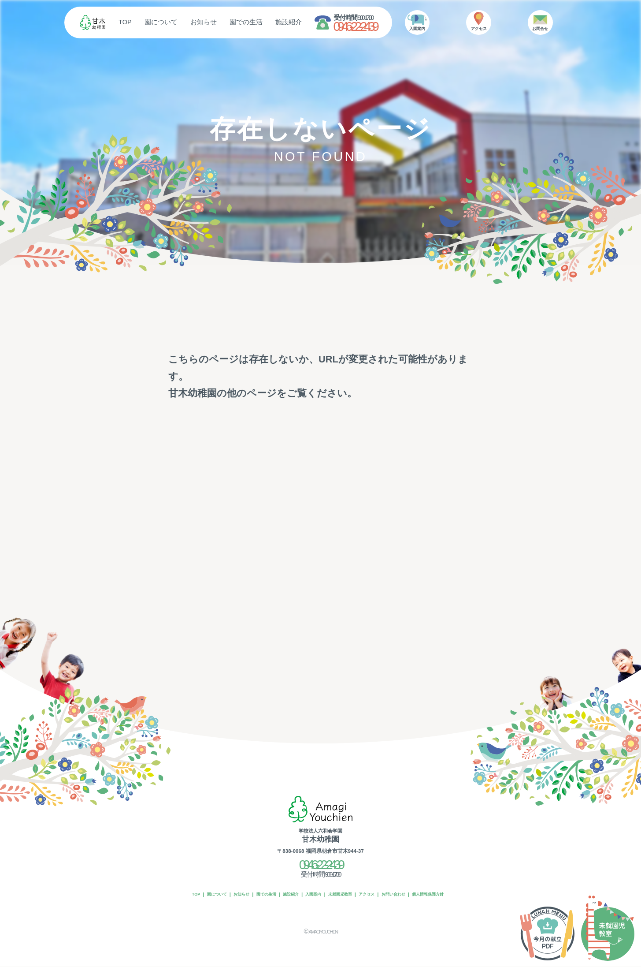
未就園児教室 (345, 895)
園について (193, 22)
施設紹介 (321, 22)
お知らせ (235, 22)
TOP (157, 22)
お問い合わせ (415, 895)
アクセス (380, 895)
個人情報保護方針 (460, 895)
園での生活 (278, 22)
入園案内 (310, 895)
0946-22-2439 (386, 26)
